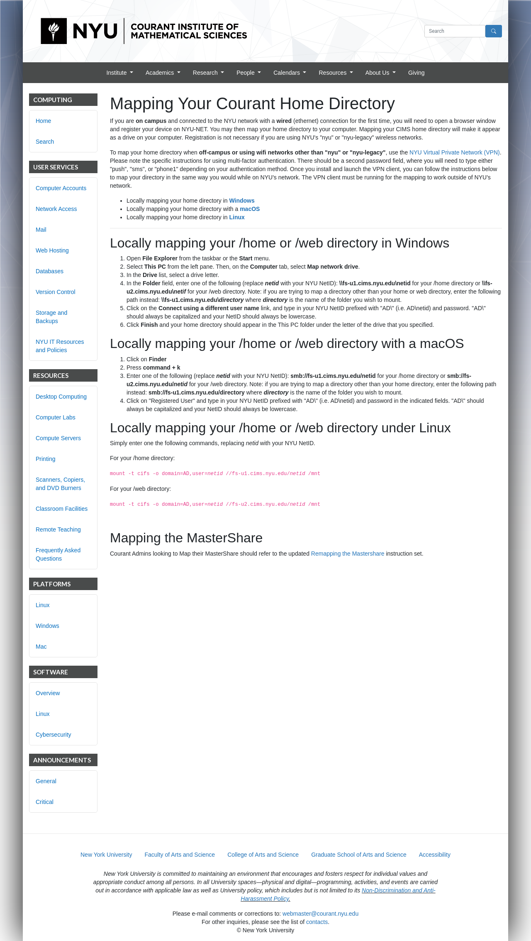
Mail (41, 229)
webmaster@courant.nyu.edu (320, 913)
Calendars (287, 72)
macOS (250, 209)
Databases (49, 271)
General (46, 781)
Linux (42, 605)
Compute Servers (58, 438)
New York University (106, 854)
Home (43, 121)
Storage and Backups (51, 316)
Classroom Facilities (62, 508)
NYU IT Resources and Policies (60, 345)
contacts (317, 922)
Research (206, 72)
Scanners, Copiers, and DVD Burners (60, 483)
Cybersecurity (53, 734)
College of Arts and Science (263, 854)
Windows (47, 625)
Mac (41, 646)
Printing (45, 459)
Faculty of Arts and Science (180, 854)
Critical (45, 802)
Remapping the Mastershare (348, 553)
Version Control (56, 292)
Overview (48, 693)
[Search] (493, 31)
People (246, 72)
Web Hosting (52, 250)
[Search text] (454, 31)
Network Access (56, 209)
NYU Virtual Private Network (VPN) (454, 152)
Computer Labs (56, 417)
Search (45, 141)
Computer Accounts (61, 188)
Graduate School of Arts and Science (359, 854)
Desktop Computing (61, 396)
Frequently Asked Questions (58, 554)
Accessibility (435, 854)
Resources (333, 72)
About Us (378, 72)
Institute (117, 72)
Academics (160, 72)
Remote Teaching (58, 529)
